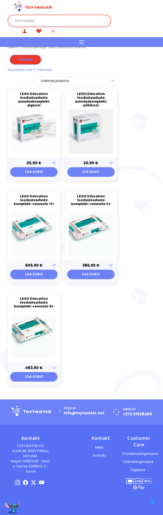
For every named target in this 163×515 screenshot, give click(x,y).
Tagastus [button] (137, 469)
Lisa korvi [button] (34, 172)
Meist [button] (99, 447)
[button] (54, 163)
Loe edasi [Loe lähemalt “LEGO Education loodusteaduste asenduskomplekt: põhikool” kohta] (91, 172)
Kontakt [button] (99, 455)
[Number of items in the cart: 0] (54, 31)
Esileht (12, 47)
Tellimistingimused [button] (137, 461)
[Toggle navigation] (81, 42)
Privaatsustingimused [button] (140, 453)
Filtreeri (25, 59)
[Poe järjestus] (75, 80)
